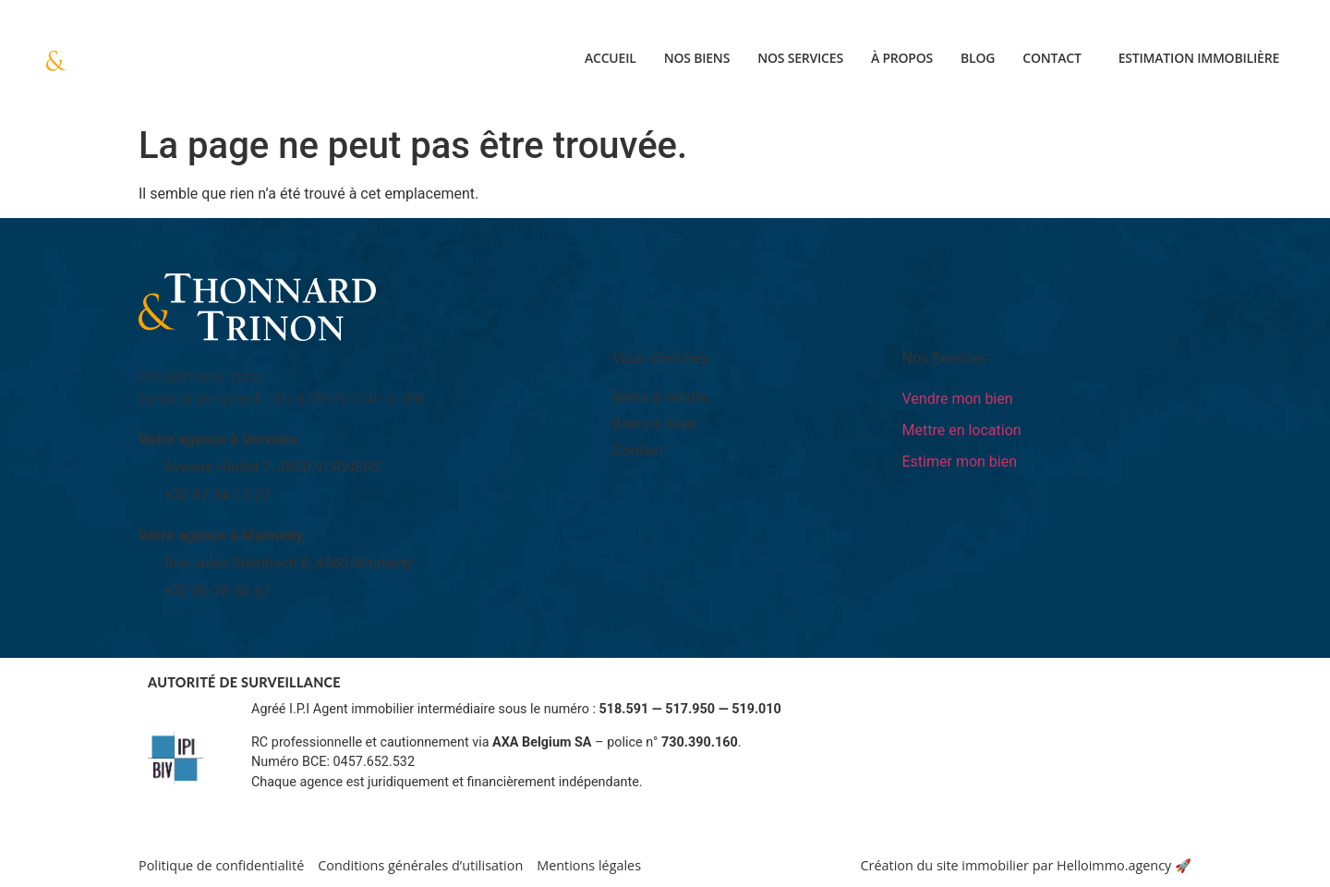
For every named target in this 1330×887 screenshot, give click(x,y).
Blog (978, 58)
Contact (1051, 58)
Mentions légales (589, 865)
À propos (902, 58)
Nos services (800, 58)
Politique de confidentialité (221, 865)
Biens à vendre (660, 397)
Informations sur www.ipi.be (334, 802)
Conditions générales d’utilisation (420, 865)
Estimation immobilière (1198, 58)
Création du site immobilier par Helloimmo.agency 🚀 (1026, 865)
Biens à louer (654, 423)
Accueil (610, 58)
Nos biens (697, 58)
